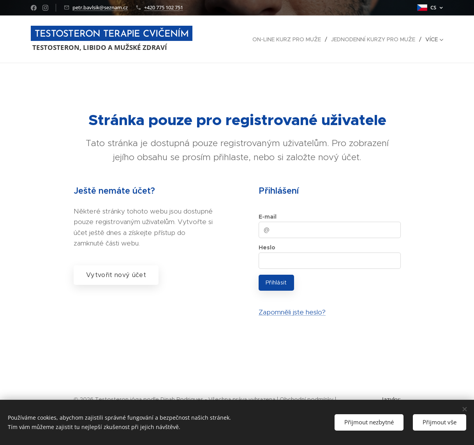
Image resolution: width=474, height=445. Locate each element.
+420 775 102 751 (163, 7)
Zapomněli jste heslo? (291, 312)
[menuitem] (288, 39)
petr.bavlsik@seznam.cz (100, 7)
